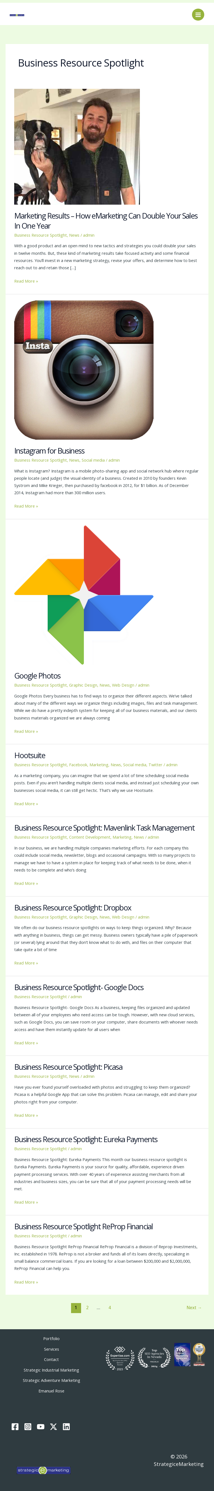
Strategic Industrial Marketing (51, 1369)
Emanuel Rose (51, 1389)
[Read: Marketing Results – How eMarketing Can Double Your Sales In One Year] (77, 146)
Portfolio (51, 1338)
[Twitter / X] (53, 1425)
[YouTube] (41, 1425)
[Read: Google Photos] (84, 594)
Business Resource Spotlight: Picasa (68, 1067)
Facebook (78, 764)
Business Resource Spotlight (40, 235)
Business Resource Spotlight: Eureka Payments (85, 1139)
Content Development (89, 837)
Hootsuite (29, 755)
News (74, 235)
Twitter (155, 764)
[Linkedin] (66, 1425)
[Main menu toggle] (198, 15)
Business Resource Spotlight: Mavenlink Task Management (104, 827)
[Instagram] (28, 1425)
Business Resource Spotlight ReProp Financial (83, 1226)
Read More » (26, 280)
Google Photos (37, 675)
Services (51, 1348)
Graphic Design (83, 685)
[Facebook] (15, 1425)
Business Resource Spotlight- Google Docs (79, 987)
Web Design (123, 685)
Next (194, 1307)
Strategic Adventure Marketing (51, 1379)
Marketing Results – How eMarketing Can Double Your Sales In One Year (106, 220)
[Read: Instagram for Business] (84, 369)
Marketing (98, 764)
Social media (93, 460)
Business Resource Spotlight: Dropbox (72, 907)
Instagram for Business (49, 450)
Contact (51, 1359)
